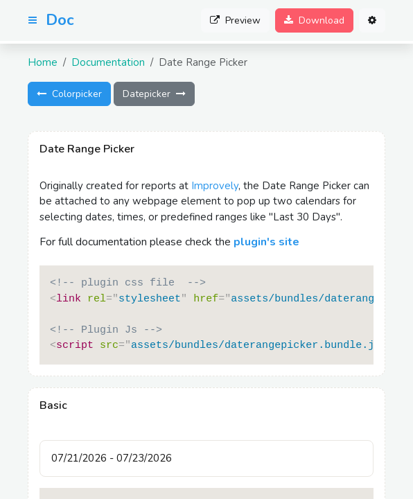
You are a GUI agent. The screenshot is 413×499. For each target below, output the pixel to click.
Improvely (214, 186)
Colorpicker (69, 93)
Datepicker (154, 93)
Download (314, 20)
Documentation (108, 62)
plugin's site (266, 242)
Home (43, 62)
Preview (235, 20)
